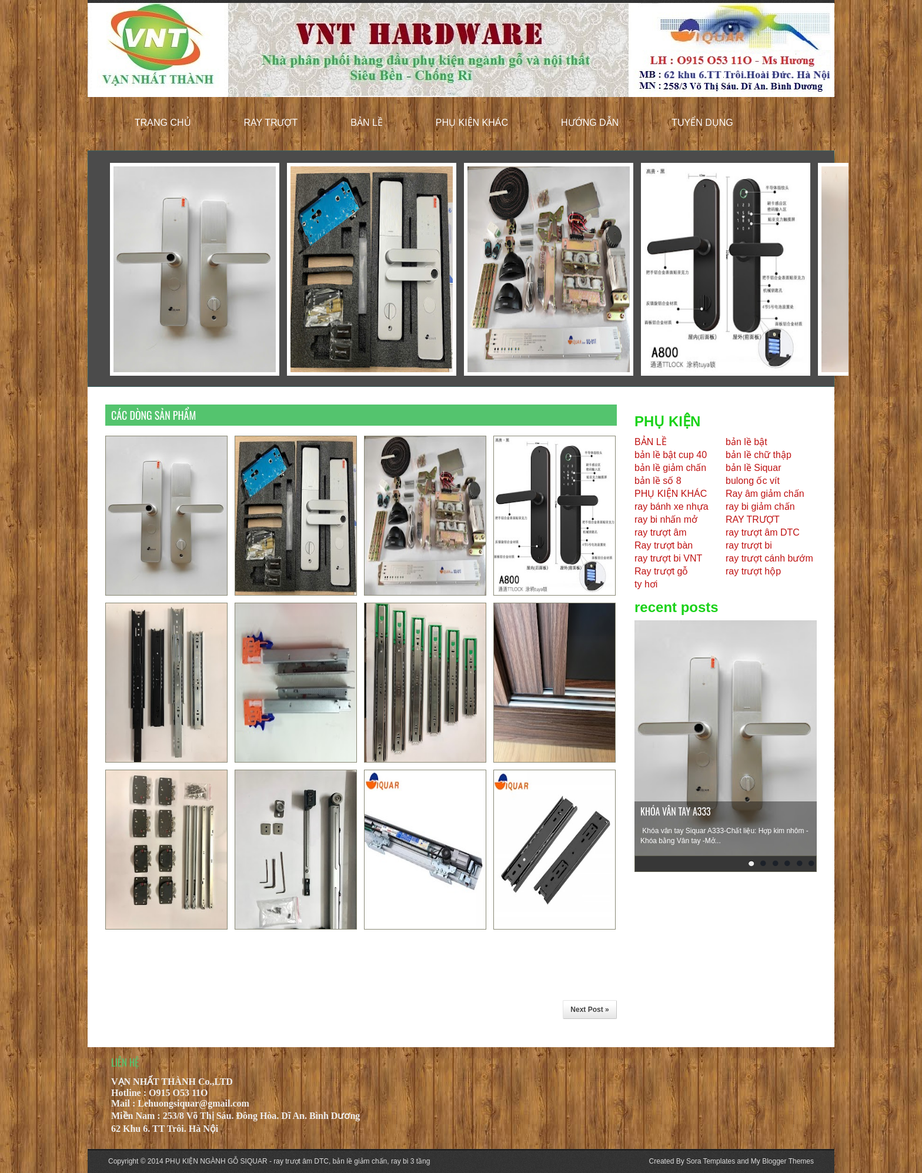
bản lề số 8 (658, 481)
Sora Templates (710, 1161)
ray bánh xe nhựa (671, 507)
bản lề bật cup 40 (670, 455)
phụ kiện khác (472, 123)
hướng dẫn (590, 123)
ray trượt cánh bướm (769, 558)
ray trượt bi (749, 545)
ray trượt (271, 123)
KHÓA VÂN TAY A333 (675, 811)
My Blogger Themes (782, 1161)
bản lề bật (746, 442)
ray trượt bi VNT (668, 558)
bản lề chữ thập (758, 455)
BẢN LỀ (650, 442)
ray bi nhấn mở (665, 519)
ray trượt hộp (753, 571)
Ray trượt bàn (663, 545)
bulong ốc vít (753, 481)
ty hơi (645, 584)
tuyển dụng (702, 123)
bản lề (366, 123)
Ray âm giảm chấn (765, 494)
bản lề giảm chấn (670, 468)
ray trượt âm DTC (763, 532)
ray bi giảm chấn (760, 507)
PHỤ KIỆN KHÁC (670, 494)
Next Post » (589, 1009)
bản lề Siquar (753, 468)
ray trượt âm (660, 532)
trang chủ (163, 123)
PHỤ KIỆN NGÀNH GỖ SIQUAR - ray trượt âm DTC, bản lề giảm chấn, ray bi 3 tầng (297, 1161)
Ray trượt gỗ (661, 571)
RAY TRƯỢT (753, 519)
